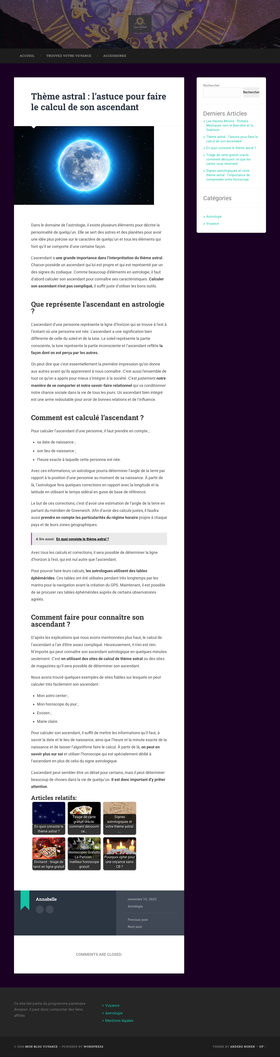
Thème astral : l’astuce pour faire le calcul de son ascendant (97, 102)
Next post (135, 927)
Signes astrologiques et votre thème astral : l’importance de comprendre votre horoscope (228, 175)
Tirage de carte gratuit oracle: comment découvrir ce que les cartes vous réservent (228, 159)
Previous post (138, 920)
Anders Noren (242, 1046)
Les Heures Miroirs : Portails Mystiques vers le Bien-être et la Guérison (229, 126)
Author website (50, 910)
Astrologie (135, 907)
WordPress (93, 1046)
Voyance (212, 224)
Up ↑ (262, 1046)
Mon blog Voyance (41, 1046)
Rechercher (211, 86)
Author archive (40, 910)
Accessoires (114, 56)
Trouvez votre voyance (68, 56)
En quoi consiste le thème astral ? (231, 148)
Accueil (27, 56)
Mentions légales (119, 1021)
